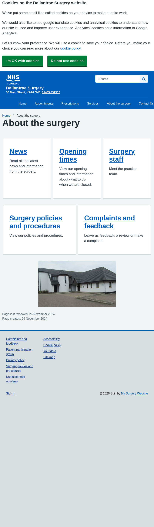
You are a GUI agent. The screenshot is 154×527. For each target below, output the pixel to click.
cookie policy (70, 48)
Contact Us (146, 103)
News (18, 151)
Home (22, 103)
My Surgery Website (134, 393)
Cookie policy (52, 344)
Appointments (44, 103)
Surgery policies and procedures (35, 222)
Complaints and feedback (109, 222)
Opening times (73, 155)
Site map (49, 357)
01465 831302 (51, 92)
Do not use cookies (67, 61)
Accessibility (51, 338)
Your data (49, 351)
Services (93, 103)
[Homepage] (48, 82)
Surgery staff (122, 155)
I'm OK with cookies (22, 61)
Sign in (10, 393)
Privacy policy (15, 360)
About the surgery (118, 103)
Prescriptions (70, 103)
